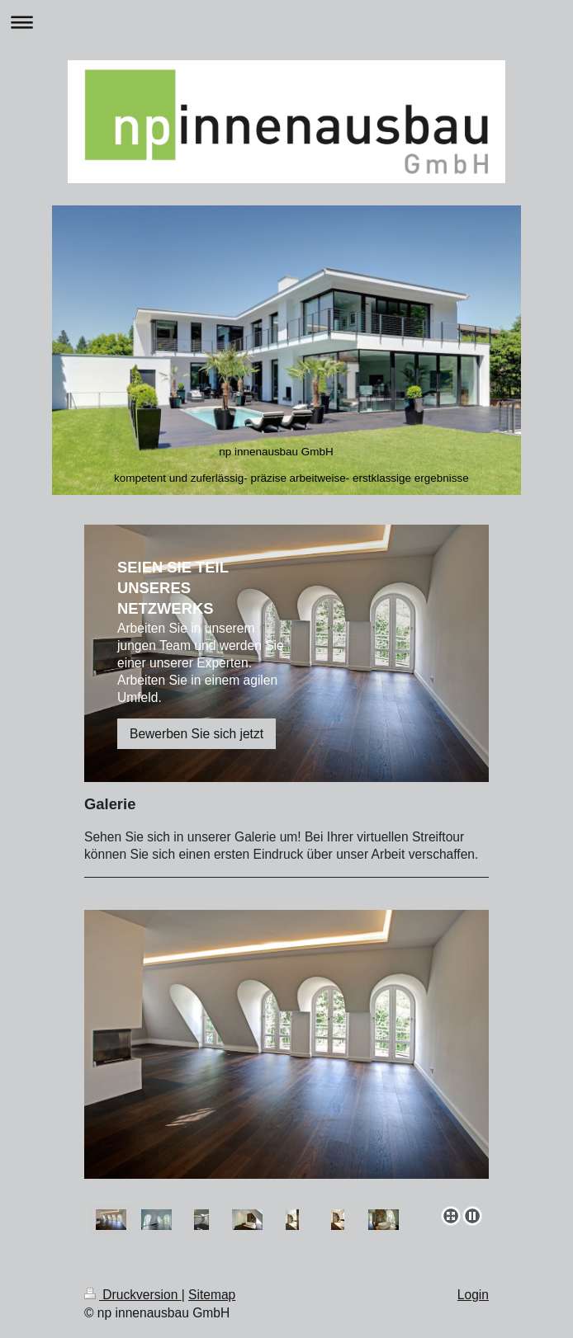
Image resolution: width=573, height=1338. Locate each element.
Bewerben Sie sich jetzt (196, 734)
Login (473, 1295)
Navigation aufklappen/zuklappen (286, 22)
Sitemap (211, 1295)
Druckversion (133, 1295)
